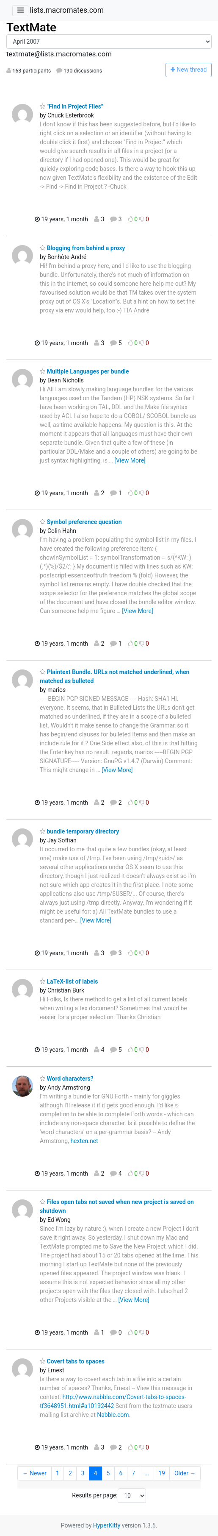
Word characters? (67, 1078)
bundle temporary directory (79, 831)
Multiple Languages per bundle (84, 371)
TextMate (31, 27)
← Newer (34, 1473)
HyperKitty (107, 1525)
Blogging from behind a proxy (82, 248)
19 (161, 1473)
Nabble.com (113, 1414)
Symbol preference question (81, 522)
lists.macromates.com (67, 10)
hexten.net (84, 1140)
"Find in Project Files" (71, 106)
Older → (185, 1473)
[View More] (129, 460)
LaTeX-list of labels (69, 981)
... (146, 1473)
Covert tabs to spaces (72, 1361)
